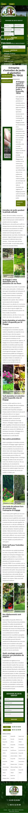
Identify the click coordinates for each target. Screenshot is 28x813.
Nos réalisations (6, 76)
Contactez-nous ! (7, 81)
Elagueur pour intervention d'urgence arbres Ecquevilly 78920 (22, 765)
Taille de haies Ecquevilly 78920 (6, 750)
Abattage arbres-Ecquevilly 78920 (5, 760)
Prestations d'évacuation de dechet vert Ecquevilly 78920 (22, 750)
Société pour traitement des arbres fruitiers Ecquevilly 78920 (14, 756)
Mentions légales (14, 811)
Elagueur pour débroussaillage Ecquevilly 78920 (14, 768)
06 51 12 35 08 (16, 730)
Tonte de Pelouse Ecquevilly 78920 (5, 740)
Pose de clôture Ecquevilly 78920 (13, 743)
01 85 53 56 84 (16, 727)
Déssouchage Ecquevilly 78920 (6, 769)
